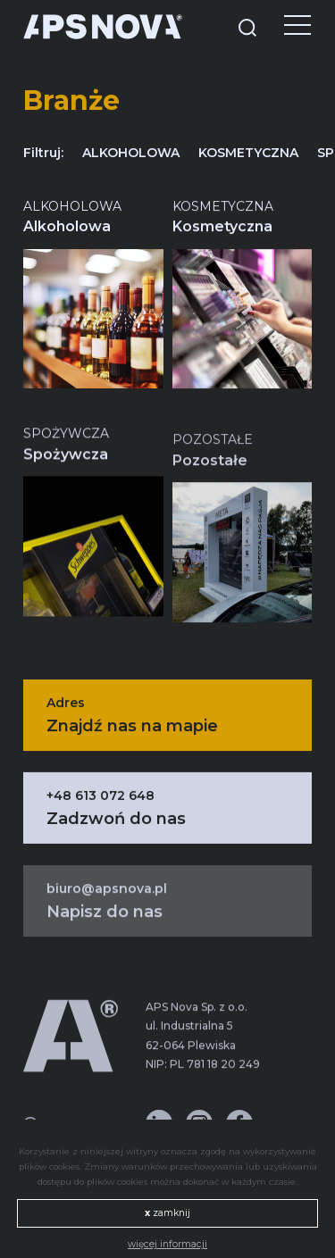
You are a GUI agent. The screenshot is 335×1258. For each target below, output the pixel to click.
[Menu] (284, 26)
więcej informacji (167, 1244)
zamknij (167, 1213)
